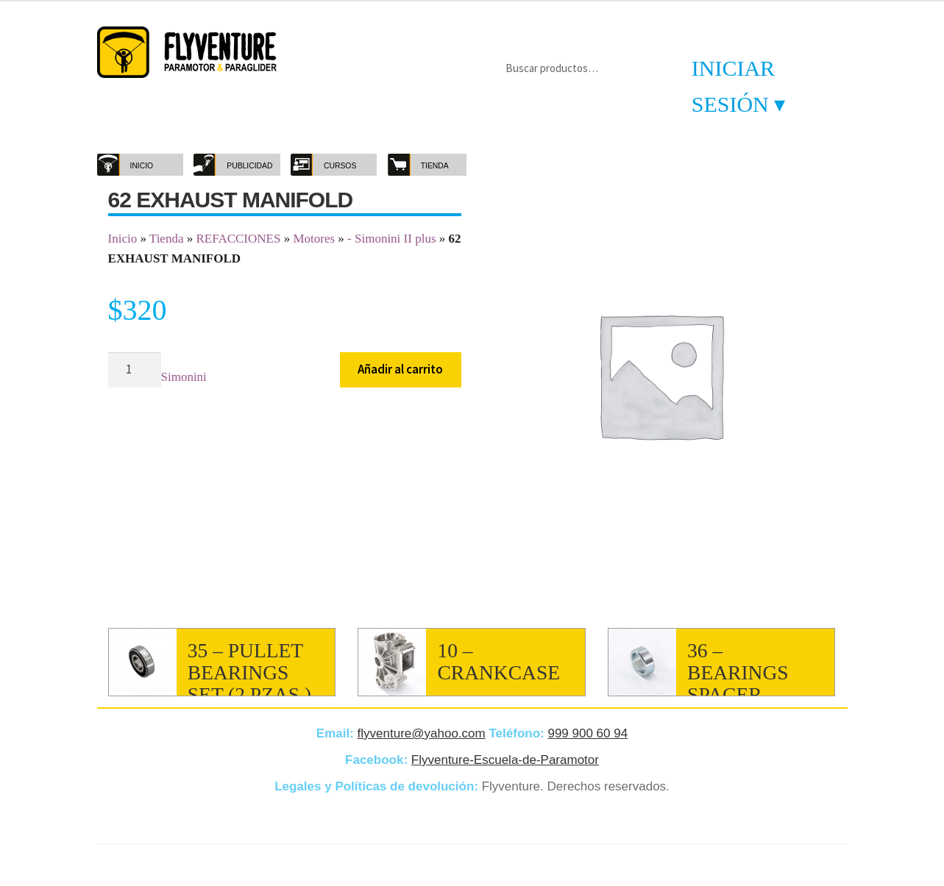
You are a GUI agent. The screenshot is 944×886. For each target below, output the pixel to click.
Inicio (123, 239)
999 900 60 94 (587, 733)
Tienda (166, 239)
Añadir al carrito (400, 369)
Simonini (184, 377)
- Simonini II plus (391, 239)
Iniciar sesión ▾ (739, 86)
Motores (314, 239)
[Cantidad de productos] (134, 370)
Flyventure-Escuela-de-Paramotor (505, 760)
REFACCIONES (238, 239)
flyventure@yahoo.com (422, 733)
